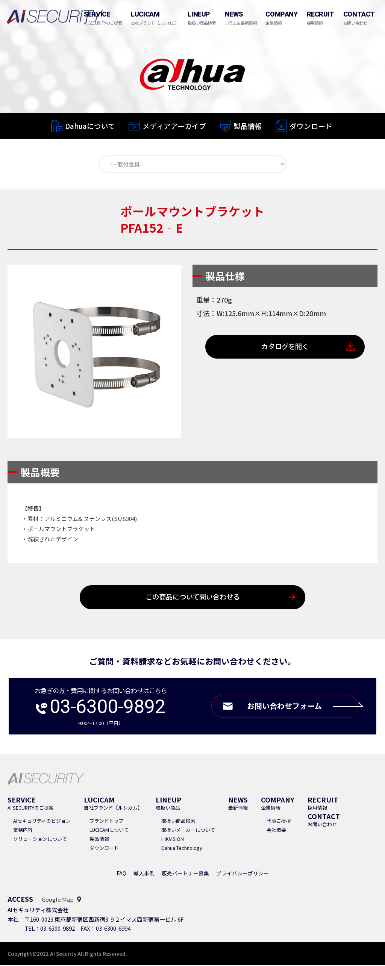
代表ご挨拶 (279, 821)
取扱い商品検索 (178, 821)
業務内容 (23, 830)
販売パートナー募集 (185, 874)
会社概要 (276, 830)
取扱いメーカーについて (188, 830)
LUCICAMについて (109, 830)
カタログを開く (285, 348)
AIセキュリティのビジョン (42, 821)
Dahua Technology (181, 848)
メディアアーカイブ (174, 126)
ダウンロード (311, 126)
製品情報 (247, 126)
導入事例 (144, 874)
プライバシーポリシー (242, 874)
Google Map (58, 900)
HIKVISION (172, 839)
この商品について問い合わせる (193, 598)
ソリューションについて (40, 839)
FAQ (121, 874)
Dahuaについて (90, 126)
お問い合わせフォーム (300, 707)
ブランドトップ (106, 821)
